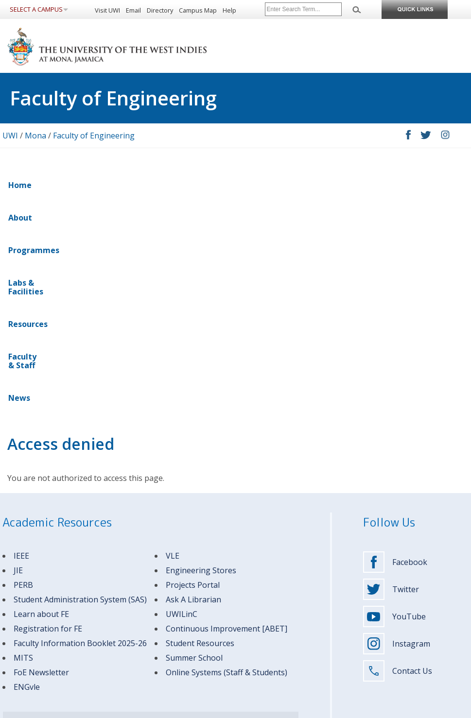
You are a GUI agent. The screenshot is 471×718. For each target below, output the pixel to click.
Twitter (391, 376)
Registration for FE (48, 415)
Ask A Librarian (193, 386)
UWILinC (181, 401)
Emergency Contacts (30, 552)
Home (20, 185)
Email (133, 10)
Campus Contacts (89, 552)
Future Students (145, 578)
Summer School (194, 445)
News (346, 185)
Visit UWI (107, 10)
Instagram (396, 431)
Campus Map (198, 10)
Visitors (134, 643)
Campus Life (258, 617)
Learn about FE (41, 401)
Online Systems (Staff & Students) (226, 459)
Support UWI (258, 656)
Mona (35, 135)
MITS (23, 445)
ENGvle (27, 474)
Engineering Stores (201, 357)
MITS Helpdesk (140, 552)
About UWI (256, 578)
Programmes (104, 185)
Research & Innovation (272, 630)
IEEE (21, 343)
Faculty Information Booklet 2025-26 (80, 430)
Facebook (395, 349)
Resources (235, 185)
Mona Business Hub (268, 643)
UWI (10, 135)
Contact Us (397, 458)
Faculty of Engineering (94, 135)
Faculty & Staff (295, 185)
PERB (23, 372)
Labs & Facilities (172, 185)
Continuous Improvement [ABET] (226, 415)
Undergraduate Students (158, 591)
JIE (18, 357)
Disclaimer (17, 709)
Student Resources (200, 430)
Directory (160, 10)
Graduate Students (150, 604)
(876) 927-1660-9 (86, 609)
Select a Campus (36, 9)
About (55, 185)
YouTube (394, 403)
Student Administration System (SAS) (80, 386)
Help (229, 10)
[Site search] (303, 9)
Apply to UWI (259, 591)
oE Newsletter (43, 459)
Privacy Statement (62, 709)
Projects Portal (193, 372)
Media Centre (259, 670)
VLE (172, 343)
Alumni (133, 630)
